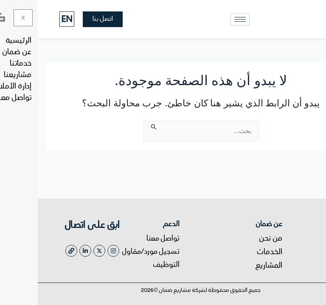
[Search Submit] (115, 125)
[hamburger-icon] (202, 19)
